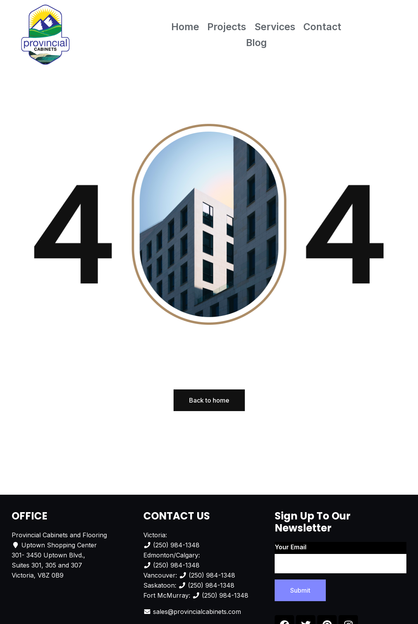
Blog (256, 42)
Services (275, 27)
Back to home (209, 400)
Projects (226, 27)
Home (185, 27)
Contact (322, 27)
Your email (340, 558)
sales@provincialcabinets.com (197, 611)
